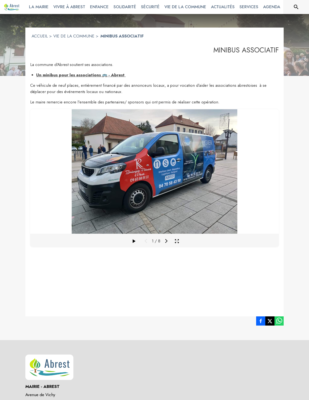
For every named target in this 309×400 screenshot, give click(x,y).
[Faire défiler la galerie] (134, 241)
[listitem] (260, 321)
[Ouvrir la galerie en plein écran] (176, 241)
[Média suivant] (166, 241)
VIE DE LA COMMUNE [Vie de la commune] (73, 36)
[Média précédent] (146, 241)
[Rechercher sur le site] (296, 7)
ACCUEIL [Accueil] (40, 36)
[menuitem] (39, 6)
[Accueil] (11, 7)
